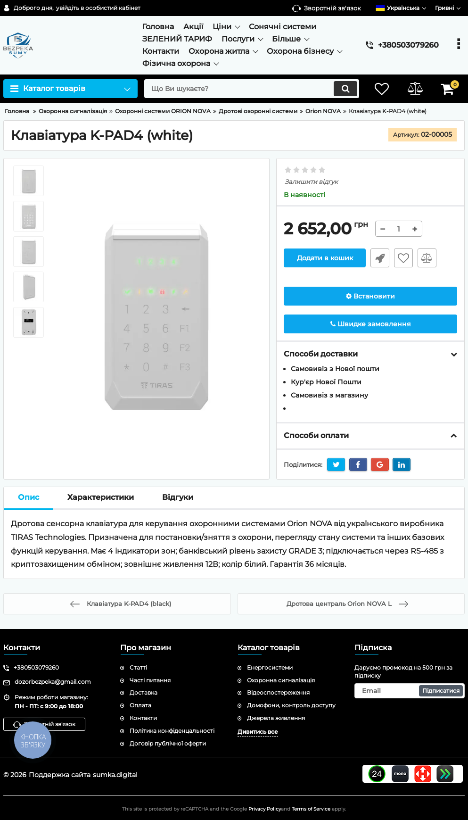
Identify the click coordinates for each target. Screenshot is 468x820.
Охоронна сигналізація (281, 680)
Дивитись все (258, 731)
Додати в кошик (325, 258)
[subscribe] (409, 690)
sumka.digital (115, 774)
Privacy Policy (264, 809)
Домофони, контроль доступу (291, 705)
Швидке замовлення (379, 257)
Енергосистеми (270, 667)
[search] (251, 88)
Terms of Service (311, 809)
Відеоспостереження (278, 692)
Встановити (370, 296)
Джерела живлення (276, 717)
